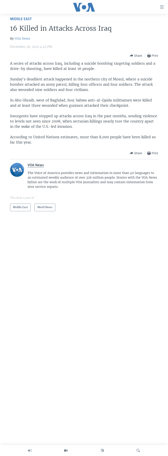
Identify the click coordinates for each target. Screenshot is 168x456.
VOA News (22, 39)
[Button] (136, 55)
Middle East (21, 19)
